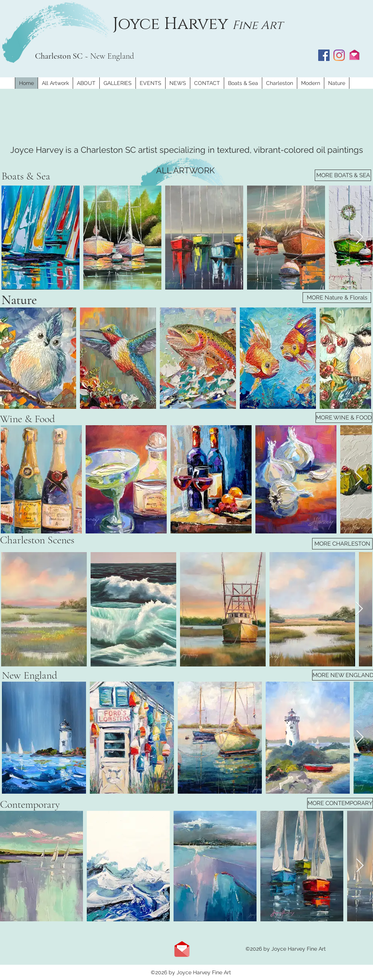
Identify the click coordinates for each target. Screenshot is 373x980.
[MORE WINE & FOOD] (344, 417)
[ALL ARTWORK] (185, 170)
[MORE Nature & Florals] (337, 297)
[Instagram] (339, 55)
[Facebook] (324, 55)
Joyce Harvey (172, 24)
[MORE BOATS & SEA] (343, 175)
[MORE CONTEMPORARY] (340, 803)
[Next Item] (359, 237)
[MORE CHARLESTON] (342, 543)
